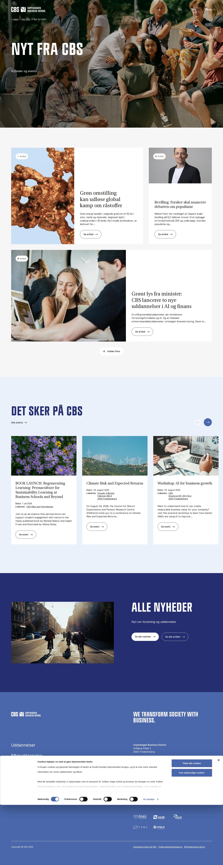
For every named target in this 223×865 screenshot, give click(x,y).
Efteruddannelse (26, 756)
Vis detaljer (149, 859)
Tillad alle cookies (192, 823)
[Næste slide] (208, 422)
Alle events (17, 422)
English (178, 9)
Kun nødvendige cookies (192, 833)
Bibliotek (19, 777)
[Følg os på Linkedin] (151, 794)
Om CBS (26, 19)
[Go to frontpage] (28, 9)
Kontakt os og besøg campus (148, 764)
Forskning (20, 766)
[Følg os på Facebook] (135, 794)
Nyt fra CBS (139, 774)
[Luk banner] (219, 820)
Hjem (15, 19)
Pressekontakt (141, 769)
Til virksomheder (142, 779)
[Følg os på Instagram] (143, 794)
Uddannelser (23, 745)
